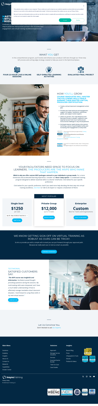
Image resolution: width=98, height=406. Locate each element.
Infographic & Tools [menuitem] (72, 356)
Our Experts (56, 328)
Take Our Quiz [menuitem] (54, 364)
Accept (65, 20)
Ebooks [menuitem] (68, 358)
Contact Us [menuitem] (5, 361)
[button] (83, 376)
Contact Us (13, 300)
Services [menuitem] (52, 357)
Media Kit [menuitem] (5, 364)
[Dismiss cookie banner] (83, 6)
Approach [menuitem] (53, 350)
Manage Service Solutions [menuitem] (55, 354)
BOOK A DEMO (90, 3)
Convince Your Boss (49, 251)
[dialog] (49, 14)
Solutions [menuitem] (5, 350)
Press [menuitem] (68, 353)
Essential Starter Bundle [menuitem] (55, 361)
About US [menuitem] (5, 358)
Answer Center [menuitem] (6, 369)
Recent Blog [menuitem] (69, 350)
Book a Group (49, 217)
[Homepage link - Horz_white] (12, 378)
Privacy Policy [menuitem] (6, 380)
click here (37, 188)
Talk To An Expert (81, 217)
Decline (78, 20)
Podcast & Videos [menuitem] (71, 361)
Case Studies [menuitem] (54, 367)
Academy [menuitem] (5, 353)
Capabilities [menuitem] (5, 367)
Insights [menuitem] (4, 356)
